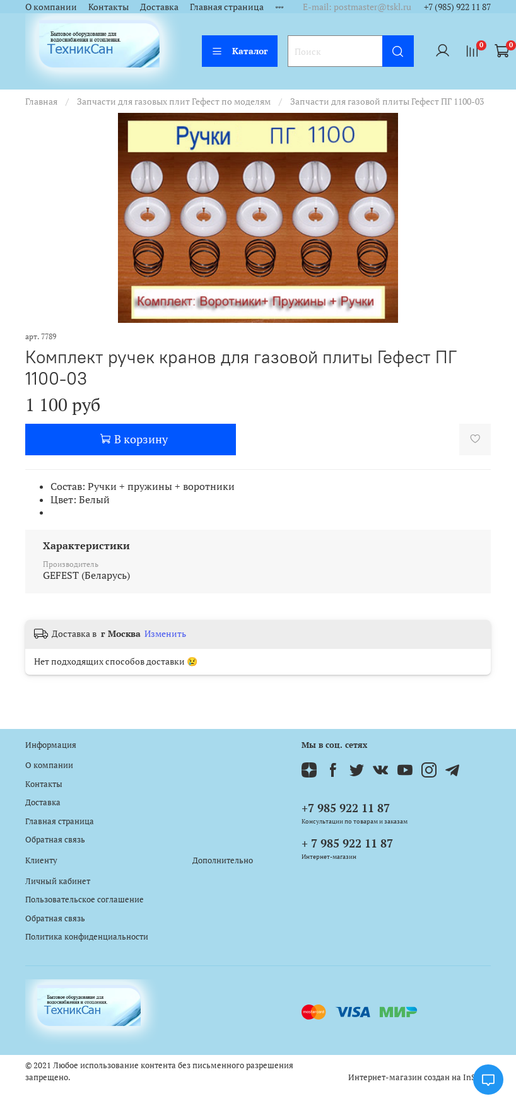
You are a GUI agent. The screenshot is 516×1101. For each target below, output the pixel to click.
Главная (41, 101)
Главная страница (227, 7)
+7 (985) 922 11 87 (457, 7)
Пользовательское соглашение (84, 899)
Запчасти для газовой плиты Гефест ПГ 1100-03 (387, 101)
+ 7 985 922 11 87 (347, 843)
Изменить (165, 633)
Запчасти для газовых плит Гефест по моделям (174, 101)
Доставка (159, 7)
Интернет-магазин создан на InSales (419, 1077)
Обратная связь (55, 839)
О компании (51, 7)
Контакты (108, 7)
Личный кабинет (57, 881)
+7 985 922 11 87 (346, 807)
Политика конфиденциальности (86, 936)
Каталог (239, 51)
